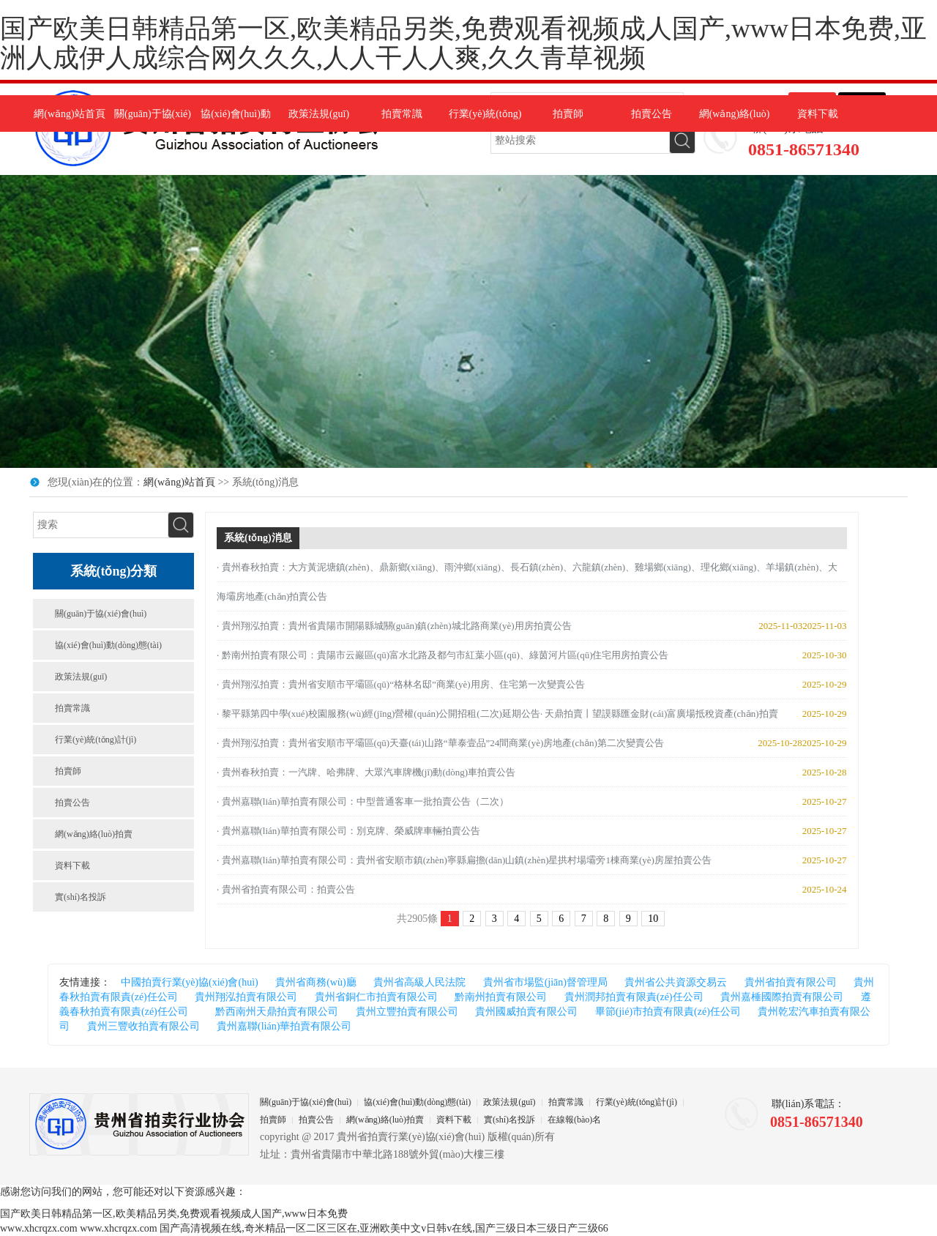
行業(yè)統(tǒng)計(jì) (95, 739)
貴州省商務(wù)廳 (315, 982)
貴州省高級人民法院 (419, 982)
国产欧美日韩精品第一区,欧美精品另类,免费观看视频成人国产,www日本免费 (174, 1213)
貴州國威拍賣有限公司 (526, 1011)
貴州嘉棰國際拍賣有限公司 (781, 996)
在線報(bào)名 (574, 1119)
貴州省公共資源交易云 (675, 982)
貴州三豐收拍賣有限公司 (143, 1026)
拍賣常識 (401, 113)
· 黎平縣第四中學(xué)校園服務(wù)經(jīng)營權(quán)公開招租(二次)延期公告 (378, 713)
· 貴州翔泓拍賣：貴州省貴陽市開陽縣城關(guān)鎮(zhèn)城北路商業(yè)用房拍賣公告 (394, 625)
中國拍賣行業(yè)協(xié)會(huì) (189, 982)
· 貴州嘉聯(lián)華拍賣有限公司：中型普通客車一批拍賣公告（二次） (363, 801)
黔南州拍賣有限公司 (501, 996)
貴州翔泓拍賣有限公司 (246, 996)
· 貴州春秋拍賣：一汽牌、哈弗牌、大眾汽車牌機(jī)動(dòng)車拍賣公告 (366, 772)
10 (653, 918)
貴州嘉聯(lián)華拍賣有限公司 (284, 1026)
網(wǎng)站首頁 (69, 113)
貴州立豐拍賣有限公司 (407, 1011)
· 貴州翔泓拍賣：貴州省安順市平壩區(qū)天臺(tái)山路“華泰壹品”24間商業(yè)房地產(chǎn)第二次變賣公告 (440, 742)
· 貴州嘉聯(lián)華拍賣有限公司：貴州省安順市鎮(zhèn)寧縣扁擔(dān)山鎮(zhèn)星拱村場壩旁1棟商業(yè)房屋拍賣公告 (464, 860)
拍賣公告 (651, 113)
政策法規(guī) (318, 113)
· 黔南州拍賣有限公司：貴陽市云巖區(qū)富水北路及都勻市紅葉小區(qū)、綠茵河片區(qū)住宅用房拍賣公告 (442, 654)
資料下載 (817, 113)
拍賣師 (568, 113)
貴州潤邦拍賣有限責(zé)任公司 (633, 996)
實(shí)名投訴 (80, 897)
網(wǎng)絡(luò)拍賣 (93, 834)
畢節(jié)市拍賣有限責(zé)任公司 (668, 1011)
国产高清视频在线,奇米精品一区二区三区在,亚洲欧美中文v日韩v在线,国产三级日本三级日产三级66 (384, 1228)
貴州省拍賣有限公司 (790, 982)
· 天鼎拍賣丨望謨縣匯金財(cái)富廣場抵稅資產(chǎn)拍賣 (659, 713)
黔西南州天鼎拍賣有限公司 (271, 1011)
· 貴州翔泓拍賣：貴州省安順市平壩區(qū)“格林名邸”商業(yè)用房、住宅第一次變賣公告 (401, 684)
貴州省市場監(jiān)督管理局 (545, 982)
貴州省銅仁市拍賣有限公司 (376, 996)
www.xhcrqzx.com (39, 1228)
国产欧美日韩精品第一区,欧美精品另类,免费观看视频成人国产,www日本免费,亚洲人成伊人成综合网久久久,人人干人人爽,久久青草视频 (463, 43)
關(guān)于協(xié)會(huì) (100, 613)
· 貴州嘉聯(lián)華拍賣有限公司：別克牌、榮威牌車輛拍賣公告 (348, 830)
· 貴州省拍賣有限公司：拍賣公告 (286, 889)
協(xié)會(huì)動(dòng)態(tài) (108, 645)
